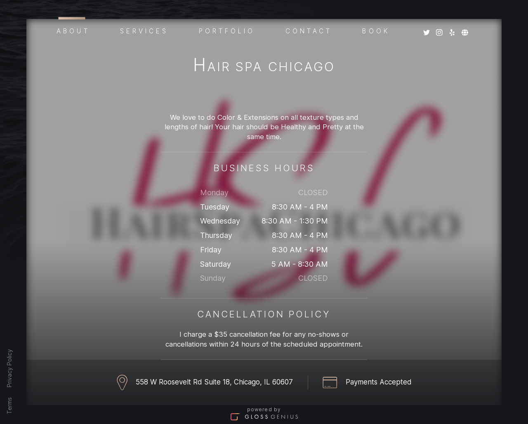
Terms (9, 405)
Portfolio (227, 30)
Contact (308, 30)
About (73, 30)
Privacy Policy (9, 368)
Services (144, 30)
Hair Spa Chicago (264, 66)
